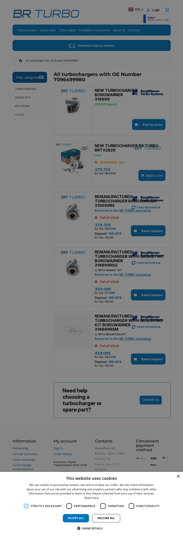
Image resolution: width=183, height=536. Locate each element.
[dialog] (91, 504)
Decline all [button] (106, 518)
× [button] (178, 476)
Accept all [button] (76, 518)
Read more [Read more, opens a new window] (92, 498)
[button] (91, 528)
